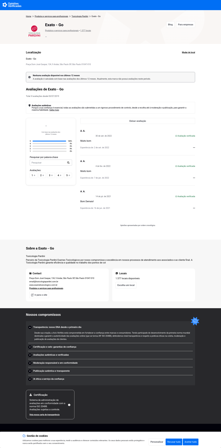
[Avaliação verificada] (176, 136)
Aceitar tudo (190, 442)
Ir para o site (39, 295)
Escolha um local (126, 285)
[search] (68, 162)
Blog (170, 24)
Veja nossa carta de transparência (44, 415)
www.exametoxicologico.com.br (43, 285)
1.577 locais (85, 30)
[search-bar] (51, 163)
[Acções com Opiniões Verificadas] (194, 148)
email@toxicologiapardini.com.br (43, 281)
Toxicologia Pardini (80, 16)
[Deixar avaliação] (137, 121)
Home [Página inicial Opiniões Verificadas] (28, 16)
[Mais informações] (69, 405)
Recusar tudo (174, 442)
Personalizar (157, 442)
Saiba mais (54, 110)
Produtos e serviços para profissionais (51, 16)
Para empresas (185, 24)
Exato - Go (96, 16)
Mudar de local (188, 52)
